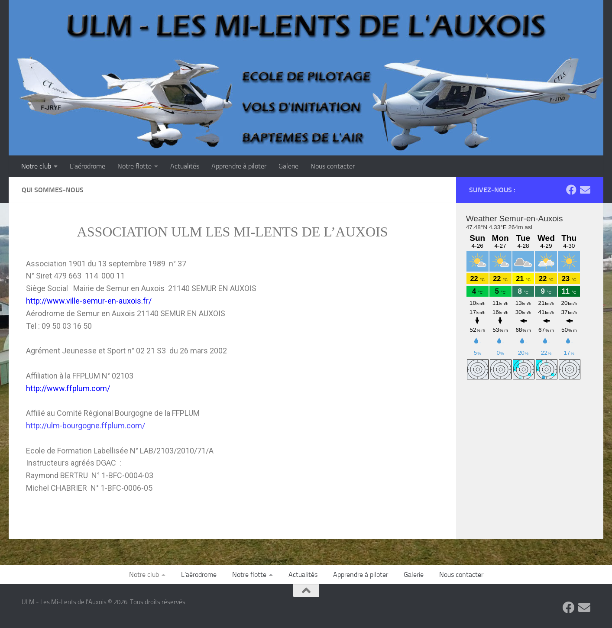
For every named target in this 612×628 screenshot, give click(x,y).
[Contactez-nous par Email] (585, 190)
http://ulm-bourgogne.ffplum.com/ (85, 425)
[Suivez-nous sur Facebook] (571, 190)
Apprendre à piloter (238, 166)
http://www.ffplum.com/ (68, 388)
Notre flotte (134, 166)
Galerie (288, 166)
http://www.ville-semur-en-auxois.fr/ (89, 300)
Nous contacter (333, 166)
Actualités (184, 166)
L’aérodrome (87, 166)
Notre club (36, 166)
